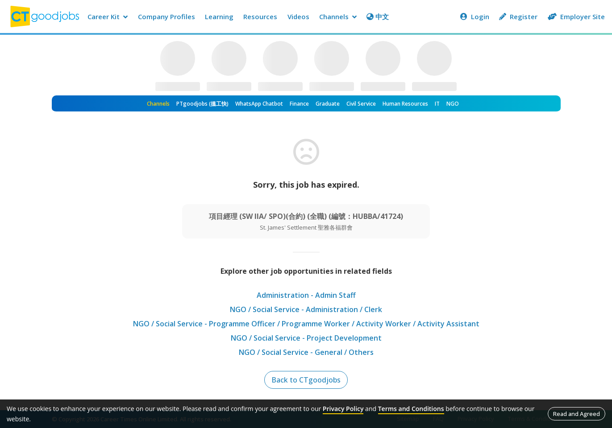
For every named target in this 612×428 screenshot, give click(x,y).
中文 (377, 16)
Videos (298, 16)
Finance (299, 103)
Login (474, 16)
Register (518, 16)
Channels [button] (338, 16)
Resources (260, 16)
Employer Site (576, 16)
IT (437, 103)
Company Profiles (166, 16)
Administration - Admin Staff (306, 295)
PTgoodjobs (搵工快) (202, 103)
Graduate (328, 103)
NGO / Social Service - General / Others (306, 352)
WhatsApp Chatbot (259, 103)
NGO (452, 103)
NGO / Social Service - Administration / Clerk (306, 309)
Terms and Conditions (411, 408)
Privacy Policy (343, 408)
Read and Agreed (576, 414)
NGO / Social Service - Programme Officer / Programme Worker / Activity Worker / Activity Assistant (306, 324)
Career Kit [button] (107, 16)
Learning (219, 16)
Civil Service (361, 103)
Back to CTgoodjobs (306, 380)
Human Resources (405, 103)
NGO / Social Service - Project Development (306, 338)
